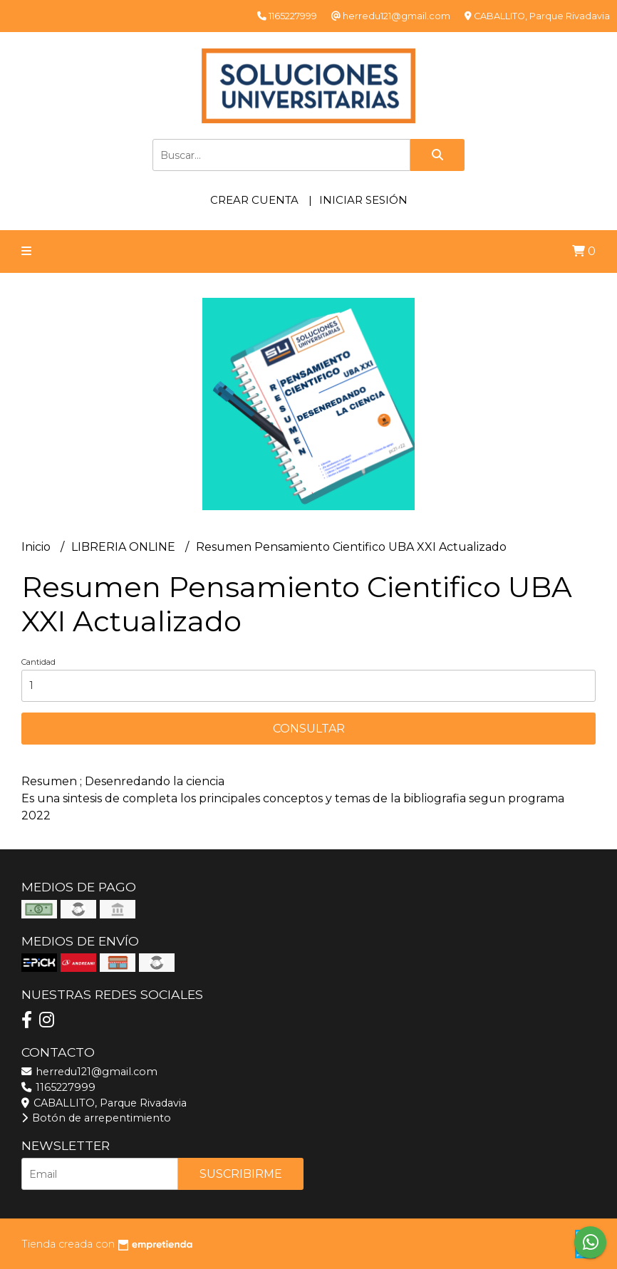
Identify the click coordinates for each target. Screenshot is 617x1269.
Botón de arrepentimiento (96, 1118)
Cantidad (38, 662)
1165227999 (58, 1087)
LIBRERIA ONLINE (124, 547)
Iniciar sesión (363, 200)
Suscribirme (240, 1174)
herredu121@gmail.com (89, 1071)
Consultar (309, 728)
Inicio (37, 547)
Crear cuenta (254, 200)
